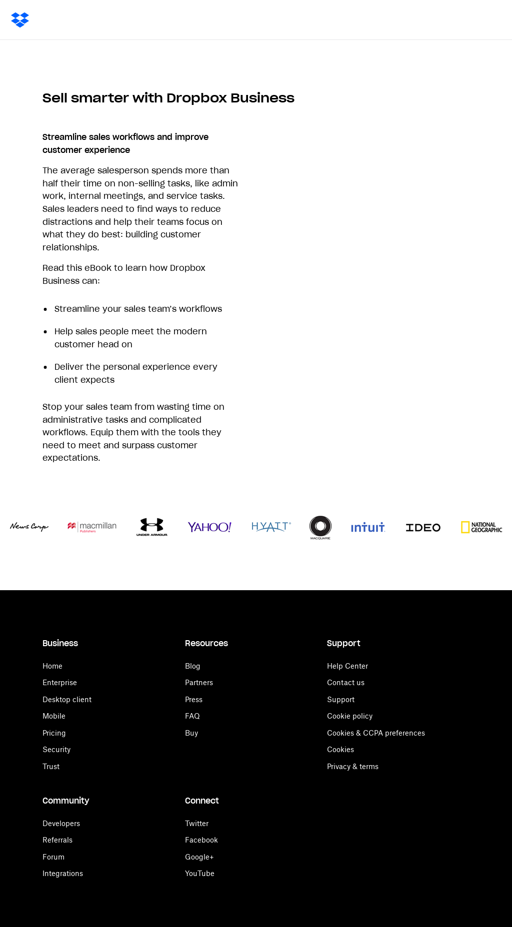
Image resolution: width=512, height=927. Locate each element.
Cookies (340, 749)
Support (340, 699)
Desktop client (67, 699)
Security (56, 749)
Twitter (196, 823)
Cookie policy (349, 716)
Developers (61, 823)
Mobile (54, 716)
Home (52, 666)
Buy (191, 733)
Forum (53, 857)
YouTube (199, 873)
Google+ (199, 857)
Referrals (57, 840)
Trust (51, 766)
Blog (192, 666)
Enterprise (59, 682)
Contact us (345, 682)
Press (193, 699)
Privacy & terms (352, 766)
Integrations (62, 873)
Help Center (347, 666)
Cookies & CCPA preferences (376, 733)
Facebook (201, 840)
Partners (199, 682)
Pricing (54, 733)
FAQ (192, 716)
